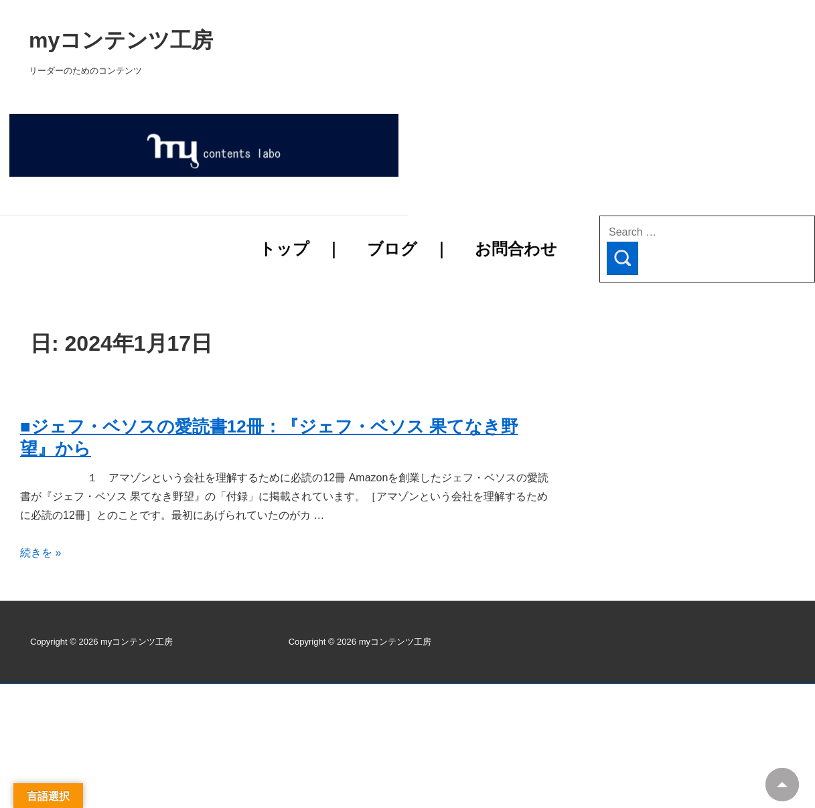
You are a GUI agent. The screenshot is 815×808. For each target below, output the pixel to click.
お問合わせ (516, 249)
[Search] (622, 258)
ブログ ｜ (408, 249)
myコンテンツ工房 (292, 40)
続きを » (40, 552)
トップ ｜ (300, 249)
